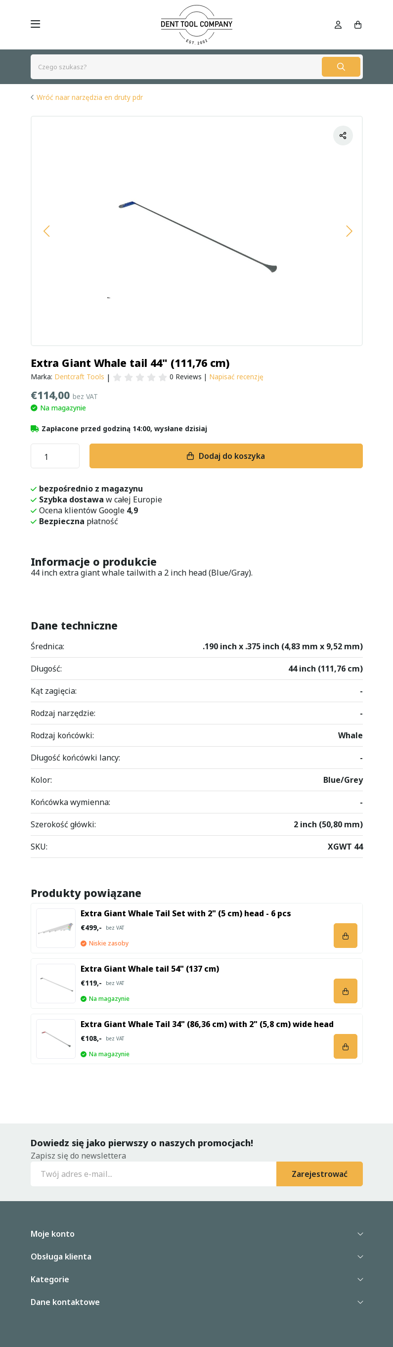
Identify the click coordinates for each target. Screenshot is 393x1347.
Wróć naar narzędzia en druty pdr (90, 97)
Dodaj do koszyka (232, 455)
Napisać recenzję (236, 376)
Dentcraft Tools (79, 376)
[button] (46, 231)
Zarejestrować (320, 1173)
